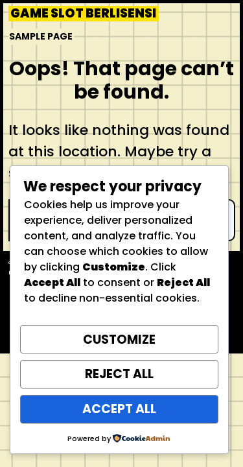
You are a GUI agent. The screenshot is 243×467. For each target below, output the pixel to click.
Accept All (119, 409)
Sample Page (41, 36)
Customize (119, 339)
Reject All (119, 374)
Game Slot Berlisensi (83, 13)
